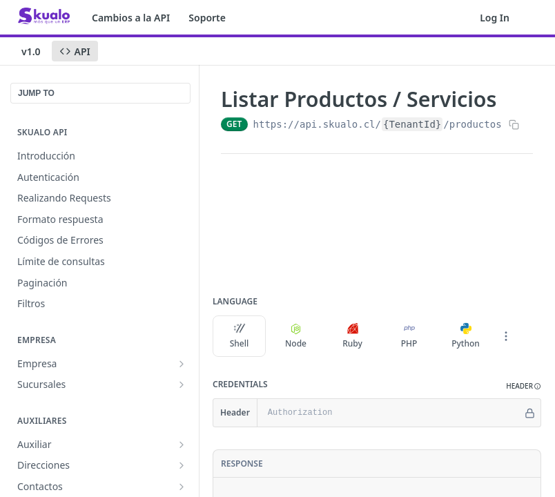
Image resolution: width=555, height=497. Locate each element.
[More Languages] (506, 336)
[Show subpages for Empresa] (181, 363)
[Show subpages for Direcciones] (181, 465)
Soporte (207, 17)
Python (465, 336)
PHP (409, 336)
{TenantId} (412, 124)
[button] (523, 386)
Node (295, 336)
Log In (494, 17)
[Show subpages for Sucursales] (181, 384)
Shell (239, 336)
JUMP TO (36, 93)
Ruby (352, 336)
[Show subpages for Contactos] (181, 486)
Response (242, 463)
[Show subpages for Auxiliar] (181, 444)
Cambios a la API (131, 17)
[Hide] (530, 413)
